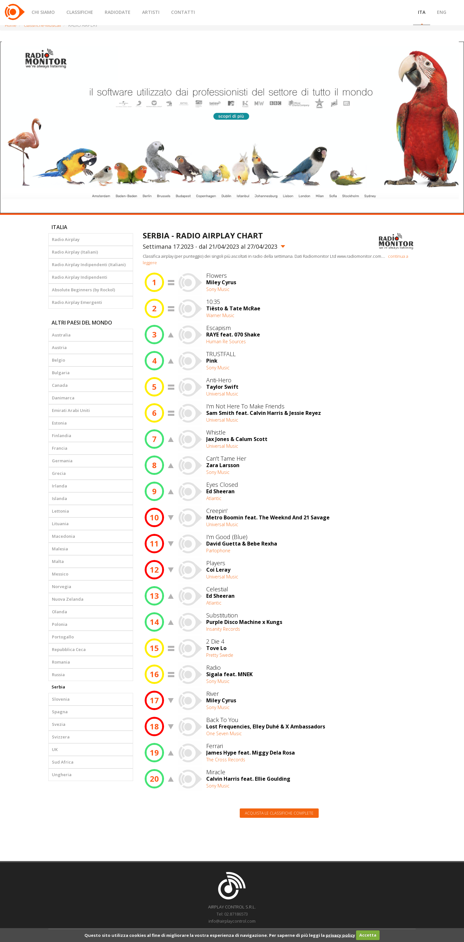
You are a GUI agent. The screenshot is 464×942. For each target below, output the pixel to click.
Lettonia (60, 511)
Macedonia (63, 536)
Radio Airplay (66, 239)
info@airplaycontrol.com (232, 921)
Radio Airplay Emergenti (77, 302)
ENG (441, 12)
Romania (61, 662)
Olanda (59, 612)
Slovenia (61, 699)
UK (55, 749)
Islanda (59, 498)
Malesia (60, 549)
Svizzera (61, 737)
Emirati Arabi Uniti (71, 410)
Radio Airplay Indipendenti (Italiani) (89, 264)
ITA (421, 12)
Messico (60, 574)
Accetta (367, 935)
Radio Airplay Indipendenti (79, 277)
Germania (62, 461)
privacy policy (340, 935)
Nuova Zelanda (67, 599)
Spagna (60, 712)
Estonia (59, 423)
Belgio (58, 360)
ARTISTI (151, 12)
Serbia (58, 687)
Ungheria (62, 774)
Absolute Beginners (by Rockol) (83, 290)
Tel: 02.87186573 (232, 914)
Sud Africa (62, 762)
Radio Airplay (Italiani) (75, 252)
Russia (58, 674)
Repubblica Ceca (69, 649)
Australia (61, 335)
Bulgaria (61, 373)
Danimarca (63, 398)
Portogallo (63, 637)
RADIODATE (117, 12)
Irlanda (59, 486)
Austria (59, 347)
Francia (59, 448)
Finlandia (61, 435)
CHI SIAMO (43, 12)
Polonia (59, 624)
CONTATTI (183, 12)
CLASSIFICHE (79, 12)
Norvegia (61, 586)
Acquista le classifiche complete (279, 813)
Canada (60, 385)
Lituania (60, 523)
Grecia (59, 473)
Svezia (58, 724)
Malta (58, 561)
